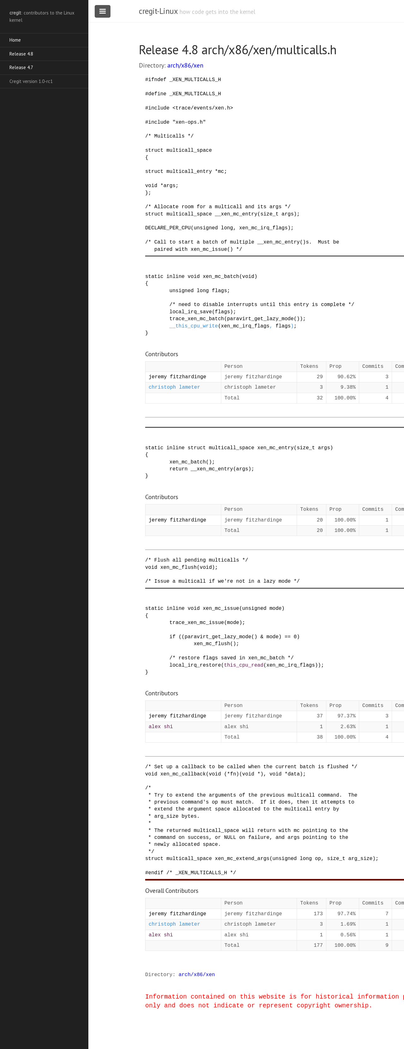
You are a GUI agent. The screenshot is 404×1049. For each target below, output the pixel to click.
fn (233, 774)
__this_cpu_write (193, 326)
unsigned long (213, 228)
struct (154, 150)
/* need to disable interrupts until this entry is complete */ (261, 304)
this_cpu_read (244, 665)
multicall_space (189, 150)
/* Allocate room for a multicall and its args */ (218, 206)
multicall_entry (189, 171)
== (288, 637)
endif (155, 872)
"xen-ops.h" (189, 122)
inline (175, 276)
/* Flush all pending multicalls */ (196, 560)
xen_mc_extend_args (242, 858)
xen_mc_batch (221, 276)
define (157, 94)
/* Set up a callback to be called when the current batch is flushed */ (251, 766)
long (203, 290)
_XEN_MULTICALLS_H (195, 79)
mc (221, 171)
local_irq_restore (195, 665)
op (318, 858)
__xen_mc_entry (236, 214)
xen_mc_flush (178, 567)
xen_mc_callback (183, 774)
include (158, 108)
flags (219, 290)
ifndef (157, 79)
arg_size (360, 858)
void (151, 185)
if (172, 637)
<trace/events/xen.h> (202, 108)
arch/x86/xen (185, 65)
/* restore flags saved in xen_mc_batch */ (231, 658)
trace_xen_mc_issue (196, 622)
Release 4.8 (21, 54)
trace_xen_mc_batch (196, 318)
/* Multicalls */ (169, 136)
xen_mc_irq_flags (263, 228)
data (294, 774)
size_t (269, 214)
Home (15, 40)
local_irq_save (190, 312)
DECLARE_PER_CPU (168, 228)
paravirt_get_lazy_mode (260, 318)
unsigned (181, 290)
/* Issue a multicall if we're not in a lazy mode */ (222, 581)
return (178, 469)
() (297, 318)
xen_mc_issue (221, 608)
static (154, 276)
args (169, 185)
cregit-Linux (158, 11)
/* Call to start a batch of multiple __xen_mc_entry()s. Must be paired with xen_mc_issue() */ (242, 246)
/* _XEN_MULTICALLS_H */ (201, 872)
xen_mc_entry (275, 448)
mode (276, 608)
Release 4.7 (21, 67)
